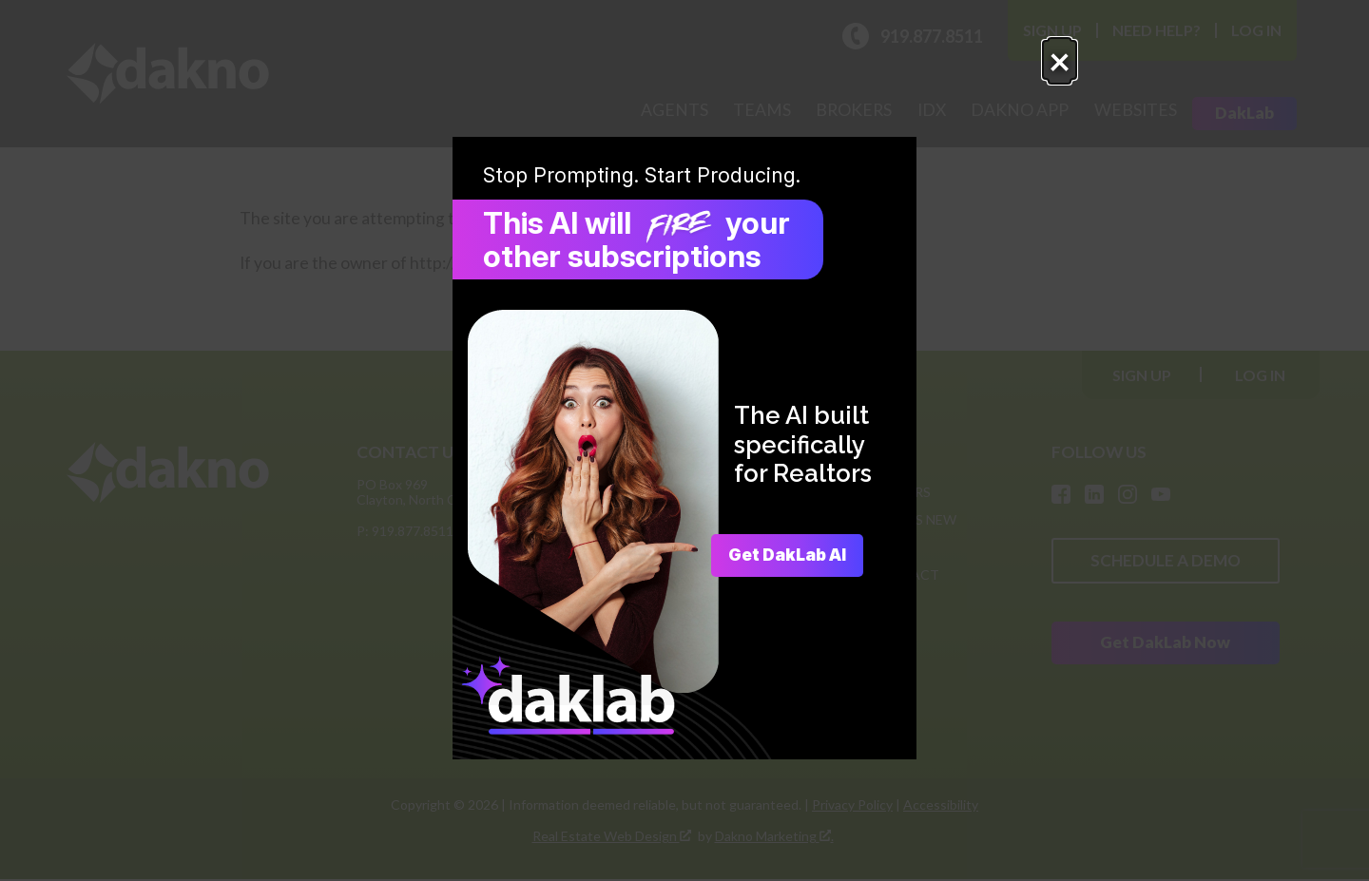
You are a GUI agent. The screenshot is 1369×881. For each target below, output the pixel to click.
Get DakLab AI (780, 555)
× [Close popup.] (972, 72)
